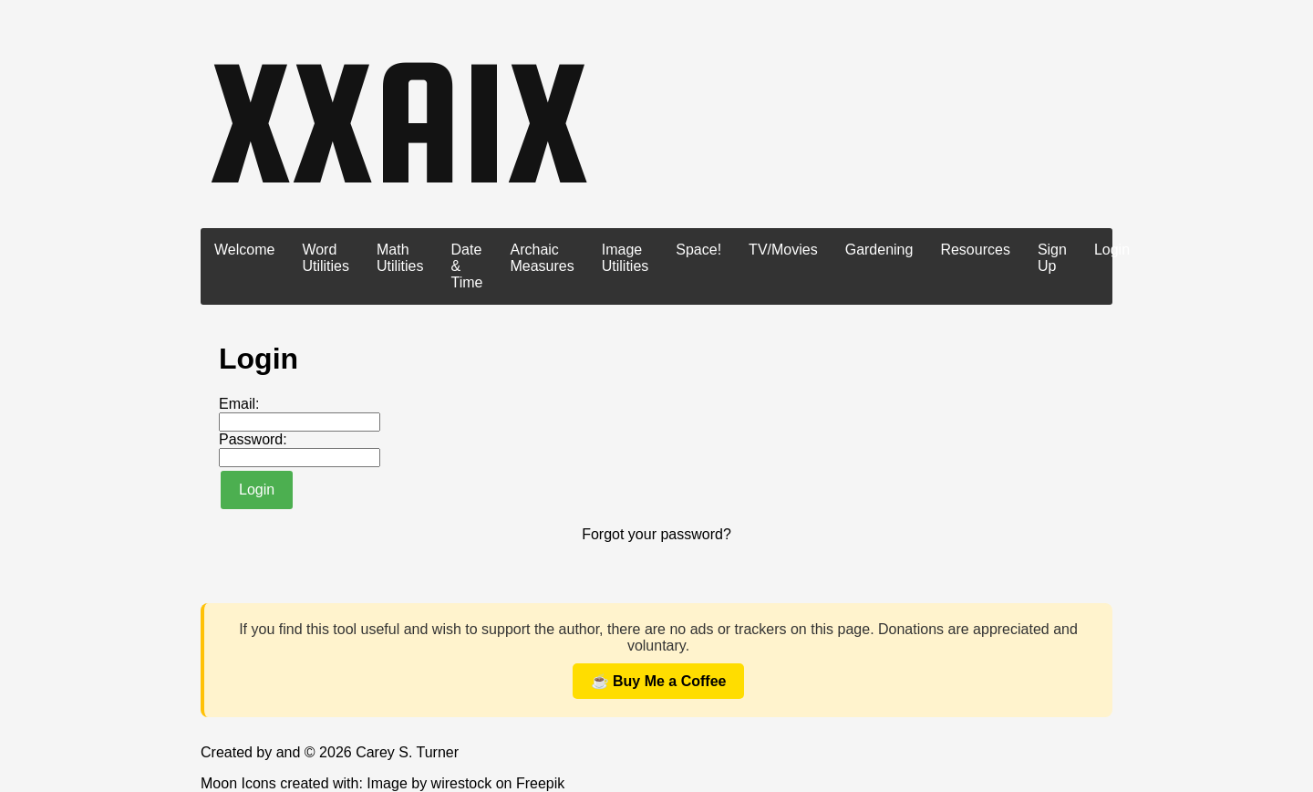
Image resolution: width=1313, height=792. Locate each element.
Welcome (244, 249)
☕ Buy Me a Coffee (659, 681)
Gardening (879, 249)
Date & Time (467, 266)
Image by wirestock (429, 783)
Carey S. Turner (407, 752)
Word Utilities (325, 258)
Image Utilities (625, 258)
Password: (253, 439)
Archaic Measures (542, 258)
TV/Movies (783, 249)
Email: (239, 404)
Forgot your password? (656, 534)
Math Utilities (400, 258)
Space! (698, 249)
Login (1112, 249)
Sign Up (1052, 258)
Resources (974, 249)
